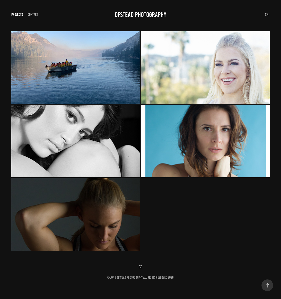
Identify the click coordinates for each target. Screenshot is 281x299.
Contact (33, 15)
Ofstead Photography (140, 14)
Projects (17, 15)
